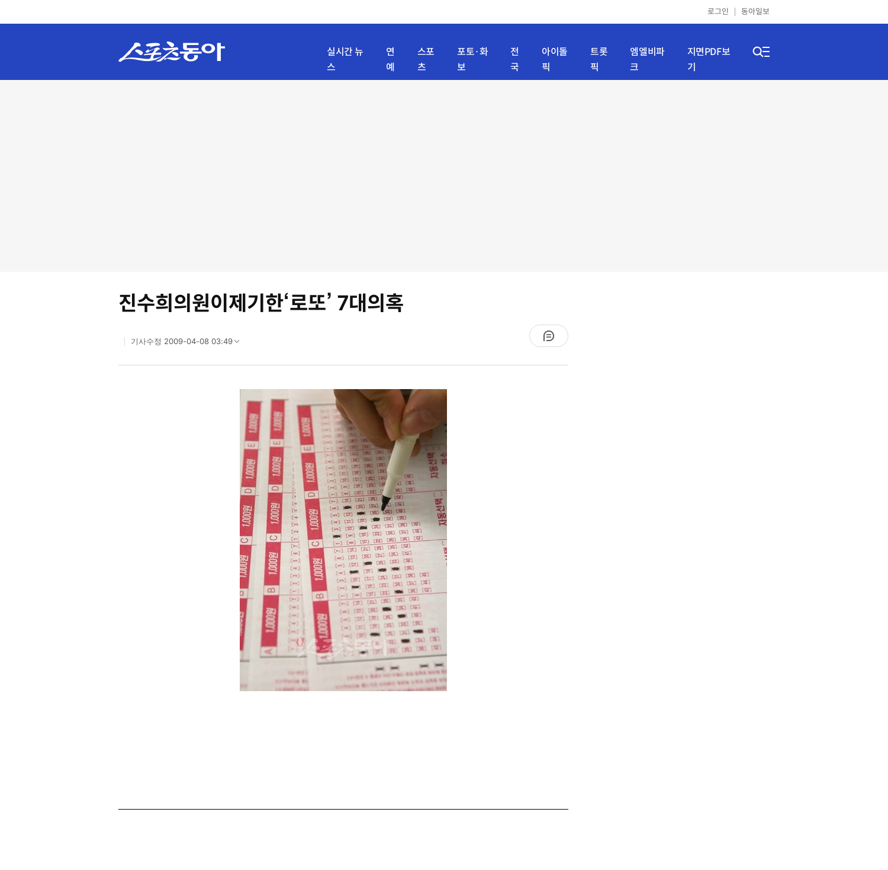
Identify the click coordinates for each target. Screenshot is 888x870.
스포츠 (426, 59)
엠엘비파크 (647, 59)
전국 (514, 59)
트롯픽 (598, 59)
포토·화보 (472, 59)
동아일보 (755, 12)
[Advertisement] (444, 175)
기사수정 (189, 344)
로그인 (718, 12)
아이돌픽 (555, 59)
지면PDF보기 (709, 59)
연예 (390, 59)
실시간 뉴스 (345, 59)
